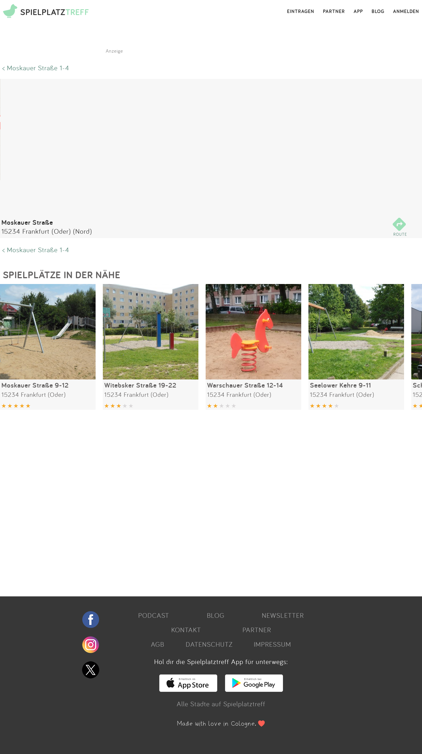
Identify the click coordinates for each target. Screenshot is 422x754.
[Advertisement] (174, 501)
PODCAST (153, 615)
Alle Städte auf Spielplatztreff (221, 703)
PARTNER (334, 11)
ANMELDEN (406, 11)
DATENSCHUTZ (209, 644)
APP (358, 11)
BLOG (378, 11)
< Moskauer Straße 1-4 (35, 67)
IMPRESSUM (272, 644)
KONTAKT (186, 629)
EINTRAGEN (300, 11)
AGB (157, 644)
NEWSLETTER (283, 615)
